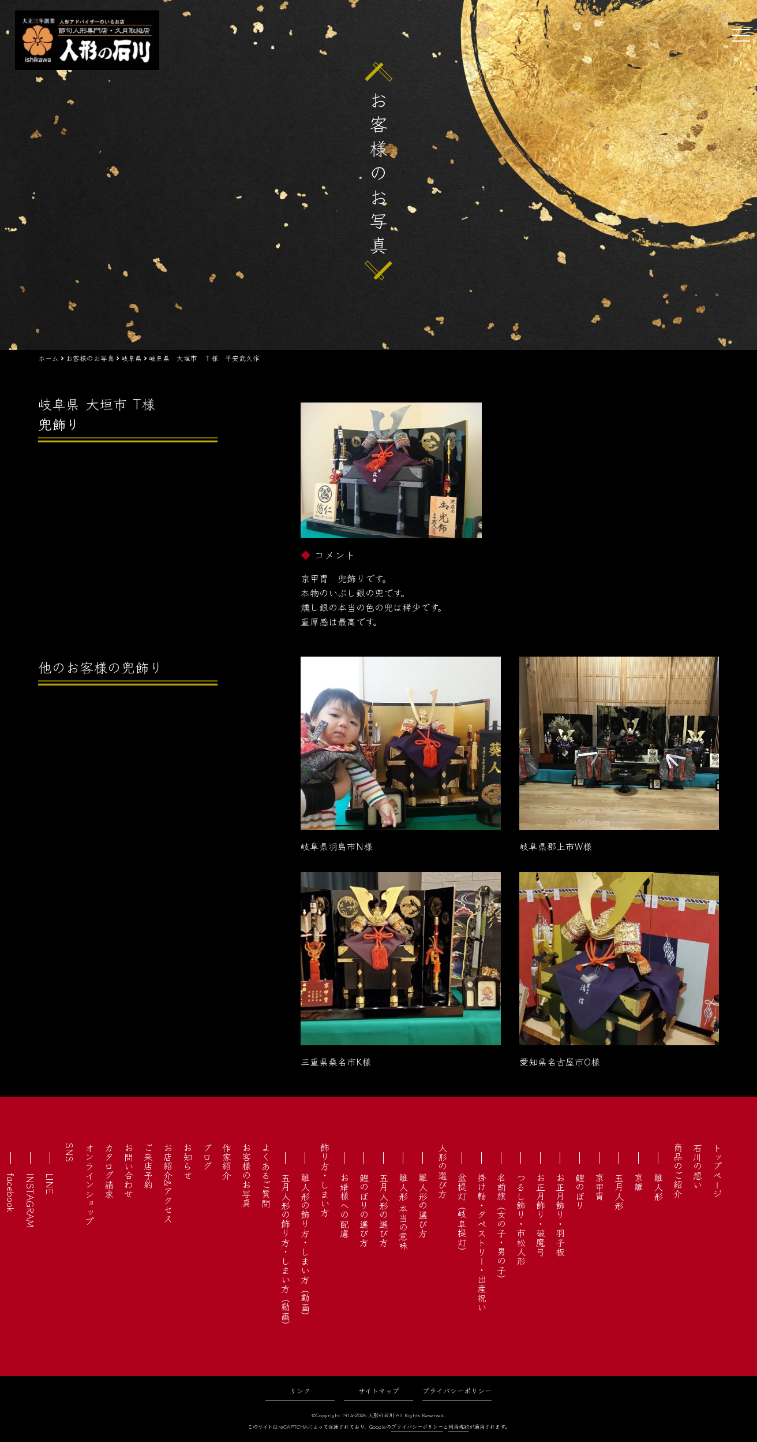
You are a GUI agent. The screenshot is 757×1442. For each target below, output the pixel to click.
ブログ (207, 1157)
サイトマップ (378, 1390)
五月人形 (619, 1191)
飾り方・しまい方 (325, 1180)
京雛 (639, 1182)
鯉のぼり (580, 1191)
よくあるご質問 (266, 1175)
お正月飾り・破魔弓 (541, 1214)
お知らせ (187, 1161)
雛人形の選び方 (423, 1205)
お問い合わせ (129, 1170)
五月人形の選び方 (384, 1210)
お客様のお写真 (246, 1175)
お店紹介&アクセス (168, 1183)
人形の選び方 (442, 1170)
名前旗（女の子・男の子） (501, 1228)
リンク (300, 1390)
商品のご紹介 (678, 1170)
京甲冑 (599, 1187)
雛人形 (658, 1187)
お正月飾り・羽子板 (560, 1214)
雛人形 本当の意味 (403, 1211)
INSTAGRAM (31, 1200)
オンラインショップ (89, 1184)
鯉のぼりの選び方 (364, 1210)
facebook (11, 1192)
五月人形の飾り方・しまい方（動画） (286, 1251)
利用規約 (458, 1426)
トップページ (717, 1170)
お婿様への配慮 (344, 1205)
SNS (70, 1152)
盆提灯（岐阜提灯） (462, 1214)
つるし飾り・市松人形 (521, 1219)
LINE (50, 1183)
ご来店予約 (148, 1166)
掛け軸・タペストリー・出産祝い (482, 1242)
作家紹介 (227, 1161)
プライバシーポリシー (457, 1390)
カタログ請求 (109, 1170)
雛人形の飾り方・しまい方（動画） (305, 1247)
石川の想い (697, 1166)
